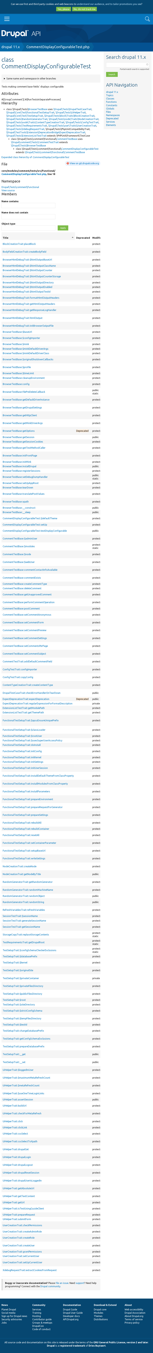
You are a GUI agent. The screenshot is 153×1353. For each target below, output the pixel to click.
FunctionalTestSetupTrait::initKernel (22, 757)
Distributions (101, 1319)
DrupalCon (38, 1326)
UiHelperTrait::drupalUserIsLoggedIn (22, 1180)
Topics (109, 95)
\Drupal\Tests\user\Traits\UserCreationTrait (72, 125)
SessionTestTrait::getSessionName (21, 926)
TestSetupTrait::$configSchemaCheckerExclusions (29, 950)
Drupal (51, 1345)
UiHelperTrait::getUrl (14, 1202)
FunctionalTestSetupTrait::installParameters (26, 791)
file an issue (62, 1283)
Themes (98, 1316)
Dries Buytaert (97, 1345)
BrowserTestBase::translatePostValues (24, 493)
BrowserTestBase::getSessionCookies (23, 441)
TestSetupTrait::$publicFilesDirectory (22, 993)
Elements (111, 125)
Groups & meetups (42, 1322)
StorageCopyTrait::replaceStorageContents (26, 934)
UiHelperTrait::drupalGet (16, 1149)
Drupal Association (135, 1312)
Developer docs (71, 1316)
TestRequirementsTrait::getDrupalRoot (24, 942)
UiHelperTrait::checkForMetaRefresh (22, 1113)
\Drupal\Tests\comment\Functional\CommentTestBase (55, 152)
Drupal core (100, 1309)
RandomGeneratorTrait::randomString (23, 902)
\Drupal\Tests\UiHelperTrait (71, 112)
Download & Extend (105, 1305)
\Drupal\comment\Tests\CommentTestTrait (35, 142)
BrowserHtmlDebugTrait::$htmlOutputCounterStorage (32, 276)
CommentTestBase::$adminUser (20, 538)
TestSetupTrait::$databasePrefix (20, 956)
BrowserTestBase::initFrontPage (20, 455)
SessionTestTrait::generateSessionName (24, 920)
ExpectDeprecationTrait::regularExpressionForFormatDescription (37, 703)
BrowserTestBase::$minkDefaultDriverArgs (25, 348)
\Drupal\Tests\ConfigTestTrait (82, 122)
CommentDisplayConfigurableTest (79, 148)
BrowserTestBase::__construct (19, 507)
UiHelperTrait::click (13, 1121)
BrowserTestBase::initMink (17, 461)
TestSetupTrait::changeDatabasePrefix (23, 1030)
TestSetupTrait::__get (14, 1054)
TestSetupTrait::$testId (15, 1024)
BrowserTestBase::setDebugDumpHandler (25, 477)
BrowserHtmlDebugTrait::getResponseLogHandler (29, 310)
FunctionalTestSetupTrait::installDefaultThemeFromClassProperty (38, 775)
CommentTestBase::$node (17, 554)
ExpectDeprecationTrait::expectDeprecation (26, 699)
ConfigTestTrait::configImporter (20, 669)
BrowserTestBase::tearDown (18, 487)
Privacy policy (132, 1322)
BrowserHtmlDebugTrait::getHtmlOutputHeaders (29, 304)
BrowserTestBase (37, 109)
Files (108, 112)
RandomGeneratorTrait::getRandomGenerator (28, 882)
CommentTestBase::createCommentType (25, 584)
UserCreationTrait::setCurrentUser (21, 1256)
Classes (110, 98)
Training (36, 1312)
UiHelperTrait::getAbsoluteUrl (18, 1188)
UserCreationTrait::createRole (19, 1237)
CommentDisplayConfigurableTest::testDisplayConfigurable (35, 530)
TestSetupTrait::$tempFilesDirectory (22, 1018)
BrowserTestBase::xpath (16, 501)
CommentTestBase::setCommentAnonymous (27, 614)
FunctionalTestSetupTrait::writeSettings (24, 858)
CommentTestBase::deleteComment (22, 588)
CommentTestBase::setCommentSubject (24, 653)
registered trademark (72, 1345)
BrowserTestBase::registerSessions (21, 470)
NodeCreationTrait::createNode (19, 866)
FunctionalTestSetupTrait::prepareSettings (25, 815)
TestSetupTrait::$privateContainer (21, 978)
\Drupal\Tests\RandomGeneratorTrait (27, 119)
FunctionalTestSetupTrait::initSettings (23, 761)
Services (110, 121)
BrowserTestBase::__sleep (16, 512)
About (128, 1305)
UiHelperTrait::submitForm (17, 1219)
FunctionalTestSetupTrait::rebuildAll (22, 822)
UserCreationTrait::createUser (19, 1245)
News (4, 1305)
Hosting (36, 1316)
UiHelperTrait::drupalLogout (18, 1165)
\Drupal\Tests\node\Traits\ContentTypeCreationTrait (35, 122)
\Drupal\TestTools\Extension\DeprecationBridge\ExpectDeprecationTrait (45, 132)
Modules (98, 1312)
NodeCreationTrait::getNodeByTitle (22, 874)
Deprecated (112, 118)
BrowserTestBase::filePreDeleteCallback (24, 391)
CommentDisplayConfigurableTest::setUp (25, 524)
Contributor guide (42, 1319)
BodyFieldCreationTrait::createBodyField (24, 251)
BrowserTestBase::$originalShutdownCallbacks (28, 359)
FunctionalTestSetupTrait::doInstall (22, 745)
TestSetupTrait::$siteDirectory (19, 1004)
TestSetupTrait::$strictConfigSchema (22, 1010)
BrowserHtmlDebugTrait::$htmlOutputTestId (27, 291)
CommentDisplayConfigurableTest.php (57, 47)
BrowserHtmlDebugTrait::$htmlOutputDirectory (28, 282)
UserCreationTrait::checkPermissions (22, 1225)
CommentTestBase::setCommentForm (23, 622)
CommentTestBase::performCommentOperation (29, 602)
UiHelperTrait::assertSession (18, 1099)
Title (38, 237)
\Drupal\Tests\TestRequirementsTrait (26, 125)
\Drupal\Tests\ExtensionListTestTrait (26, 135)
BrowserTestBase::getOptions (19, 431)
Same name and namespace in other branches (31, 78)
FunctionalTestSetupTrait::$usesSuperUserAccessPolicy (32, 740)
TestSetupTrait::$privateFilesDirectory (23, 986)
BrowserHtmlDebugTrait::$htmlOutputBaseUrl (27, 259)
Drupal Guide (70, 1309)
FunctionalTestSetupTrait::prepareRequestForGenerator (33, 807)
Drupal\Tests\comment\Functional (20, 187)
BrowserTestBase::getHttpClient (20, 415)
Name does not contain (14, 212)
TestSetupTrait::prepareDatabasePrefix (23, 1046)
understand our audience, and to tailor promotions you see (109, 4)
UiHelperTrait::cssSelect (15, 1133)
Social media (8, 1312)
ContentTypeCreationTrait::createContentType (28, 685)
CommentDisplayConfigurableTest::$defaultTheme (30, 518)
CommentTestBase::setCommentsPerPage (25, 646)
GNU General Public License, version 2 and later (120, 1342)
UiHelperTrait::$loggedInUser (18, 1070)
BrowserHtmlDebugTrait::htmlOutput (22, 318)
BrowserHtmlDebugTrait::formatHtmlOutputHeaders (31, 297)
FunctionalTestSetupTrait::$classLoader (24, 729)
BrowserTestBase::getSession (18, 437)
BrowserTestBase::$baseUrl (17, 332)
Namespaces (113, 115)
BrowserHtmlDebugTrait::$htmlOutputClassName (29, 265)
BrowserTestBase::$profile (17, 367)
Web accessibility (134, 1309)
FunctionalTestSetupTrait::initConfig (22, 751)
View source (8, 190)
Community (38, 1305)
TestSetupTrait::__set (14, 1062)
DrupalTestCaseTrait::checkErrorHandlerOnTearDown (32, 693)
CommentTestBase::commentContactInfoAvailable (30, 569)
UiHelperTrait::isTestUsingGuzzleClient (23, 1208)
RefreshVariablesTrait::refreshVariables (24, 910)
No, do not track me (84, 9)
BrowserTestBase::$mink (16, 344)
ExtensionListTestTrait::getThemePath (23, 712)
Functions (111, 101)
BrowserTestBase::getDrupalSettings (22, 407)
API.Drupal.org (70, 1319)
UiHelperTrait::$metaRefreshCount (21, 1085)
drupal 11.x (10, 47)
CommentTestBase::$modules (19, 546)
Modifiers (98, 237)
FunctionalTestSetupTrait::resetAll (21, 835)
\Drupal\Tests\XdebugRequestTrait (25, 129)
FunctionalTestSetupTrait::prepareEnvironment (28, 799)
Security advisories (11, 1319)
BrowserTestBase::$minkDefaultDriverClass (26, 353)
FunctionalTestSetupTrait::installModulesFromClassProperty (35, 783)
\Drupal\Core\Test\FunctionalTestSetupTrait (30, 112)
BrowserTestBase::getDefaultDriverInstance (26, 399)
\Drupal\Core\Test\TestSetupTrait (24, 115)
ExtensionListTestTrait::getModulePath (24, 708)
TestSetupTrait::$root (14, 1000)
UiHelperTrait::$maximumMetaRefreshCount (26, 1077)
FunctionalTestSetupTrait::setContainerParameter (29, 843)
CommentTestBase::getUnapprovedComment (27, 594)
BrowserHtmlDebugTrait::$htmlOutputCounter (27, 270)
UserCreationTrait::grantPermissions (22, 1251)
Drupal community (50, 1286)
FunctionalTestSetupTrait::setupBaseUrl (24, 850)
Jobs (4, 1322)
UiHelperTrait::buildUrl (14, 1105)
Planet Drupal (8, 1309)
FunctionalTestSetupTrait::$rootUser (22, 736)
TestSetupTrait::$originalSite (18, 970)
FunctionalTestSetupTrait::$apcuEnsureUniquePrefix (31, 720)
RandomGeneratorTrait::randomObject (24, 896)
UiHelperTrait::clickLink (15, 1127)
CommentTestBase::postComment (21, 608)
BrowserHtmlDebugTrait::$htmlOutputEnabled (27, 287)
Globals (110, 108)
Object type (8, 223)
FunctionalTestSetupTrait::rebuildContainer (26, 828)
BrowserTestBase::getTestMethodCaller (24, 447)
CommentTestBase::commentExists (22, 577)
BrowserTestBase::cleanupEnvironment (24, 378)
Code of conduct (41, 1329)
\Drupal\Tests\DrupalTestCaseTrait (72, 109)
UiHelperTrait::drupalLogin (17, 1157)
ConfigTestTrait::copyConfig (18, 677)
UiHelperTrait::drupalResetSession (21, 1172)
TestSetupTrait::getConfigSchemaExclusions (26, 1038)
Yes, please (63, 9)
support (80, 1283)
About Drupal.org (134, 1316)
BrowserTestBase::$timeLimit (18, 373)
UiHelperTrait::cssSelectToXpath (20, 1141)
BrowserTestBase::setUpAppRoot (21, 483)
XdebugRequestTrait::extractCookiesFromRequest (30, 1270)
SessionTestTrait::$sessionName (20, 916)
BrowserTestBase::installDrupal (19, 466)
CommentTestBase (66, 139)
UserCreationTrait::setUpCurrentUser (22, 1262)
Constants (111, 105)
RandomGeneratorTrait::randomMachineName (28, 889)
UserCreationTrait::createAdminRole (22, 1231)
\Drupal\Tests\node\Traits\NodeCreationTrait (74, 119)
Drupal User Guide (73, 1312)
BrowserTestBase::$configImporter (21, 338)
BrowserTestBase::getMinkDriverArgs (23, 423)
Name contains (10, 201)
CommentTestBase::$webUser (19, 562)
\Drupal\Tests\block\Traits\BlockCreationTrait (69, 115)
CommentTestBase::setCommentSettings (25, 638)
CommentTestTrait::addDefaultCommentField (27, 661)
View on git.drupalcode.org (84, 163)
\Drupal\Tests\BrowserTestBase (28, 145)
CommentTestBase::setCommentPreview (24, 630)
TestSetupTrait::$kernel (15, 962)
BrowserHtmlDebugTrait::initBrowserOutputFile (28, 325)
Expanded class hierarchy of (35, 157)
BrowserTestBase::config (16, 384)
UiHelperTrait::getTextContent (19, 1196)
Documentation (72, 1305)
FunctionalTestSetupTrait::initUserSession (25, 768)
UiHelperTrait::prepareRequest (19, 1214)
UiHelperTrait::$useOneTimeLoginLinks (23, 1093)
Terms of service (134, 1319)
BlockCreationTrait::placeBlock (19, 244)
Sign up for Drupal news (14, 1316)
